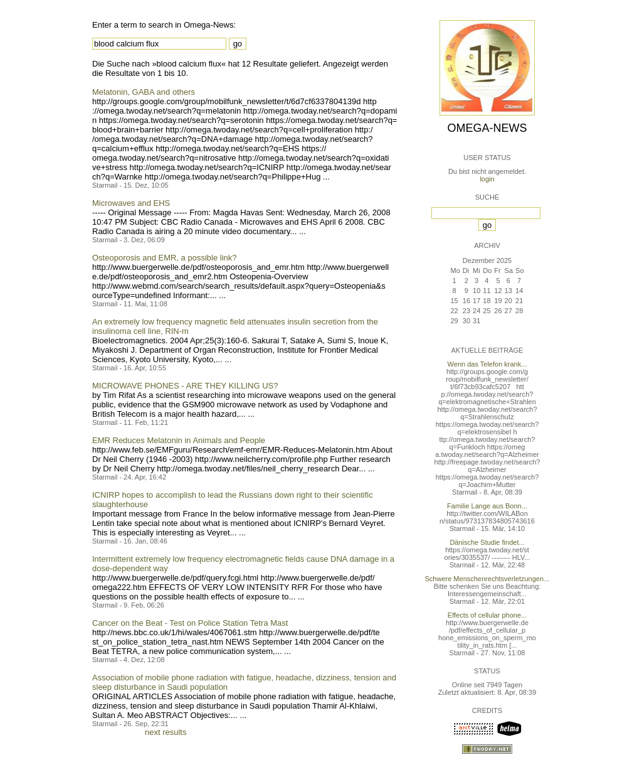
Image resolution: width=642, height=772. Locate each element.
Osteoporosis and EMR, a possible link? (164, 257)
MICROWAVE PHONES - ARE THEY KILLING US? (185, 385)
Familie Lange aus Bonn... (487, 506)
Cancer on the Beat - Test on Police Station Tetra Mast (190, 623)
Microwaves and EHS (131, 203)
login (487, 179)
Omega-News (487, 128)
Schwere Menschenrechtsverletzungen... (487, 578)
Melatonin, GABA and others (143, 92)
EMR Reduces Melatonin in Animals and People (178, 440)
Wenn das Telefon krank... (487, 364)
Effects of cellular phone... (487, 615)
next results (165, 732)
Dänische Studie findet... (487, 542)
